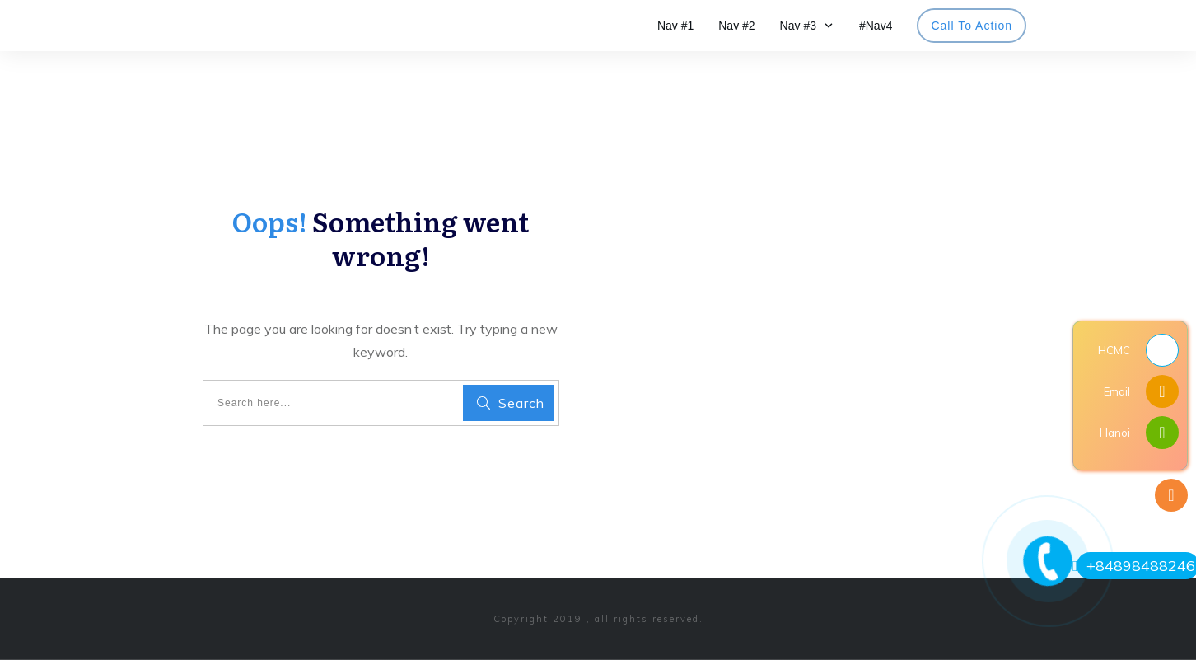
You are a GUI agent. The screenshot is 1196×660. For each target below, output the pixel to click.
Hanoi (1115, 432)
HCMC (1114, 350)
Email (1117, 391)
